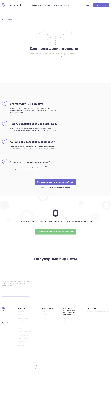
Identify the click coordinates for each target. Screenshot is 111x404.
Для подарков (9, 327)
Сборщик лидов (24, 365)
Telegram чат (23, 385)
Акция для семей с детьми (52, 288)
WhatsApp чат (23, 382)
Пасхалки (21, 368)
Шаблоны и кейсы (61, 5)
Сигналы (21, 362)
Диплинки (21, 392)
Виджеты (35, 5)
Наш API (44, 362)
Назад (9, 20)
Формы (20, 389)
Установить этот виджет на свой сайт (55, 182)
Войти (88, 5)
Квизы (20, 375)
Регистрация (101, 5)
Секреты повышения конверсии (97, 358)
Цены (47, 5)
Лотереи (21, 358)
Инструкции (46, 358)
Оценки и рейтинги (25, 379)
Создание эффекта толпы (14, 288)
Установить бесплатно (12, 300)
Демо (26, 300)
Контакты (66, 365)
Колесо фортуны (24, 372)
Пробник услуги (86, 288)
